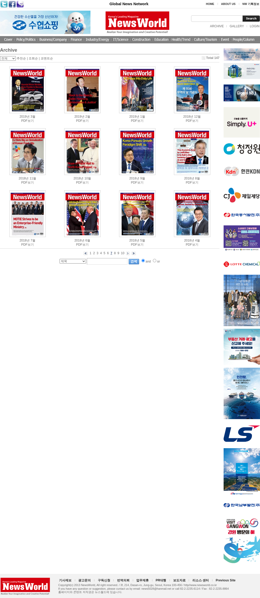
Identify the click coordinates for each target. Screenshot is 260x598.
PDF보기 (27, 121)
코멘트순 (47, 58)
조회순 (33, 58)
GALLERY (237, 26)
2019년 (25, 116)
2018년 (188, 116)
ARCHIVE (217, 26)
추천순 (21, 58)
